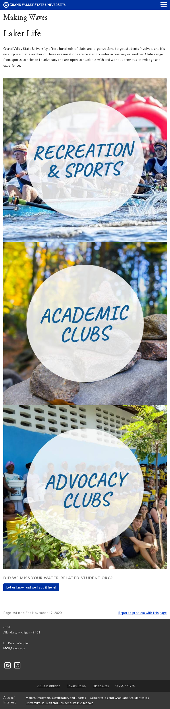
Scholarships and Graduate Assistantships (119, 697)
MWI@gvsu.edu (14, 648)
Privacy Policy (76, 686)
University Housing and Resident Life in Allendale (59, 703)
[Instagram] (17, 665)
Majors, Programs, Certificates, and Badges (56, 697)
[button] (163, 4)
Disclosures (101, 686)
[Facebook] (8, 665)
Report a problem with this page (142, 613)
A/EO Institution (48, 686)
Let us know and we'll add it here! (31, 587)
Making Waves (25, 17)
